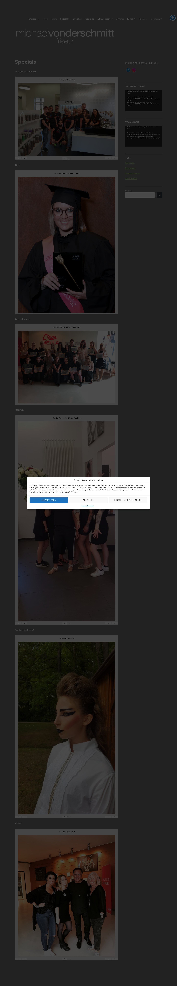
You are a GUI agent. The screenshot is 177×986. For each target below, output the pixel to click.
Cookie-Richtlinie (87, 506)
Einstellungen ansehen (128, 500)
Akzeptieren (49, 500)
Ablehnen (88, 500)
